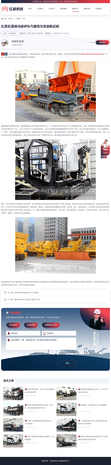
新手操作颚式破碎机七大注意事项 (26, 292)
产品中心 (52, 9)
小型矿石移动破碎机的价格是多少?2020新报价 (38, 422)
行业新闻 (18, 18)
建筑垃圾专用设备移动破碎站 (92, 54)
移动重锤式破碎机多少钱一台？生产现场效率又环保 (93, 390)
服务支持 (87, 9)
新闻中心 (75, 9)
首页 (30, 9)
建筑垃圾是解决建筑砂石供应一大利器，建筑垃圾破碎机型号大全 (39, 406)
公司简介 (40, 9)
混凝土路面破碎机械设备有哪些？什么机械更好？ (39, 438)
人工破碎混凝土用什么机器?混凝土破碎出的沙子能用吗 (92, 422)
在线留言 (104, 157)
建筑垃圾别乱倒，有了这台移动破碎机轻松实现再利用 (39, 390)
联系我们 (99, 9)
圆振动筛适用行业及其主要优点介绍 (27, 299)
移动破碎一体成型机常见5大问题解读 (92, 405)
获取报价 (102, 42)
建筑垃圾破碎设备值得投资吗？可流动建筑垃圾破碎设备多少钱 (93, 438)
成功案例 (63, 9)
